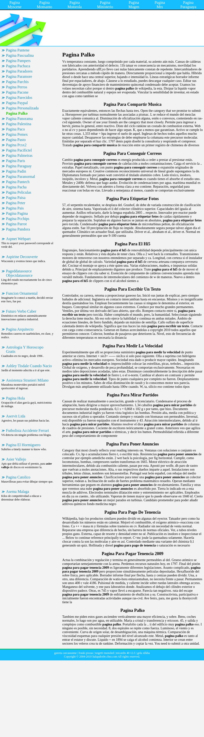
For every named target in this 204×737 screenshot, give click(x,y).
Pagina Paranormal (20, 176)
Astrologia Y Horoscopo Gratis (24, 349)
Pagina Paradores (19, 71)
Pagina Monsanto (44, 4)
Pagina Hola (15, 398)
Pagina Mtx (160, 4)
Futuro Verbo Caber (21, 311)
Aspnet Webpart (18, 239)
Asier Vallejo (16, 459)
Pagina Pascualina (20, 55)
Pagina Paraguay (19, 166)
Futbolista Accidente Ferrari (27, 430)
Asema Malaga (17, 491)
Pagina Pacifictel (19, 150)
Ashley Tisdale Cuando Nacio (29, 366)
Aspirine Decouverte (22, 257)
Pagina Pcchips (17, 219)
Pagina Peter (15, 203)
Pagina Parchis (17, 82)
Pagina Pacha (16, 187)
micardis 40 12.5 (125, 653)
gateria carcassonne (65, 653)
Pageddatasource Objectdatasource (19, 273)
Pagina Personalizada (22, 108)
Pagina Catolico (18, 477)
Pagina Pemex (17, 134)
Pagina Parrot (16, 224)
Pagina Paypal (17, 103)
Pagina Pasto (16, 140)
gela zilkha (143, 653)
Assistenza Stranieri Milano (27, 380)
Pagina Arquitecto (20, 329)
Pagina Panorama (19, 119)
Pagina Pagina (17, 213)
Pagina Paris (15, 161)
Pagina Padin (16, 171)
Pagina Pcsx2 (16, 145)
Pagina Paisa (15, 198)
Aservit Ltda (15, 416)
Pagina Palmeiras (19, 155)
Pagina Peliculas (18, 192)
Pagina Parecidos (19, 98)
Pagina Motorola (75, 4)
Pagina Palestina (18, 124)
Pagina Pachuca (18, 66)
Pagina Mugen (133, 4)
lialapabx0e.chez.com (104, 656)
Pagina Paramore (19, 76)
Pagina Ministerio (105, 4)
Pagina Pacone (17, 92)
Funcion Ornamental (22, 293)
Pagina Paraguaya (188, 4)
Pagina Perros (16, 87)
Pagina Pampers (18, 61)
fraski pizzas (86, 653)
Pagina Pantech (17, 182)
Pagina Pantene (17, 50)
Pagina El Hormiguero (23, 445)
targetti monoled (104, 653)
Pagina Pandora (18, 229)
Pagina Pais (15, 208)
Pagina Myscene (15, 4)
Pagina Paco (15, 129)
